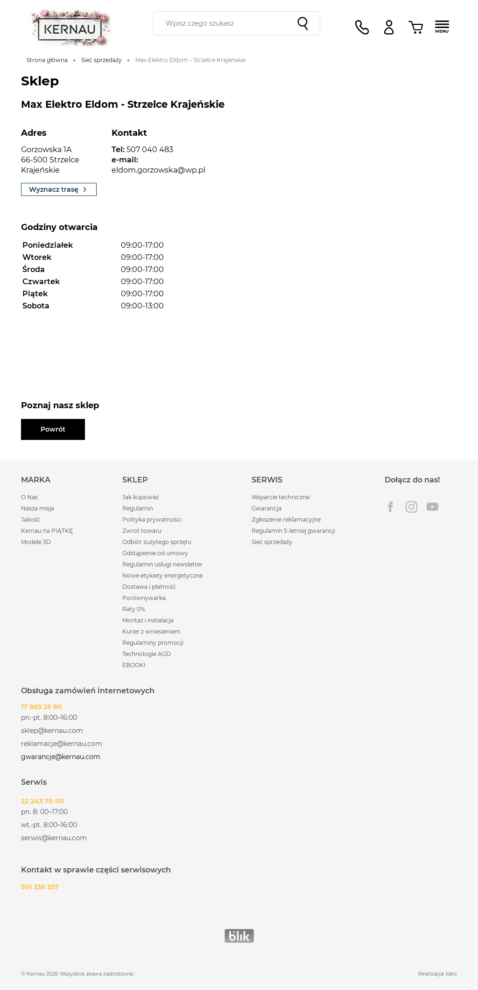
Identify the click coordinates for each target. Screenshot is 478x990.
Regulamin (137, 508)
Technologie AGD (146, 653)
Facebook (390, 507)
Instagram (411, 507)
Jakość (30, 519)
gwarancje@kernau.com (60, 757)
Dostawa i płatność (149, 586)
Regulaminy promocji (152, 642)
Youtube (432, 507)
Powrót (53, 429)
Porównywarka (144, 597)
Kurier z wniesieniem (151, 631)
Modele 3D (36, 541)
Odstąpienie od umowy (155, 553)
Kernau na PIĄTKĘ (47, 530)
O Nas (29, 497)
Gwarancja (266, 508)
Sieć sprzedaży (272, 541)
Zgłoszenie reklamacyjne (286, 519)
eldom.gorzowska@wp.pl (158, 170)
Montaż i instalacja (148, 620)
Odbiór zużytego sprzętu (156, 541)
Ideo (451, 973)
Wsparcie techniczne (280, 497)
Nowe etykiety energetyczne (162, 575)
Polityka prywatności (152, 519)
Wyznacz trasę (59, 189)
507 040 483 (150, 149)
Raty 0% (133, 609)
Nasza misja (37, 508)
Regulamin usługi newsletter (162, 564)
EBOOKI (134, 665)
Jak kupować (140, 497)
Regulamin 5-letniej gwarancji (293, 530)
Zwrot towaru (142, 530)
